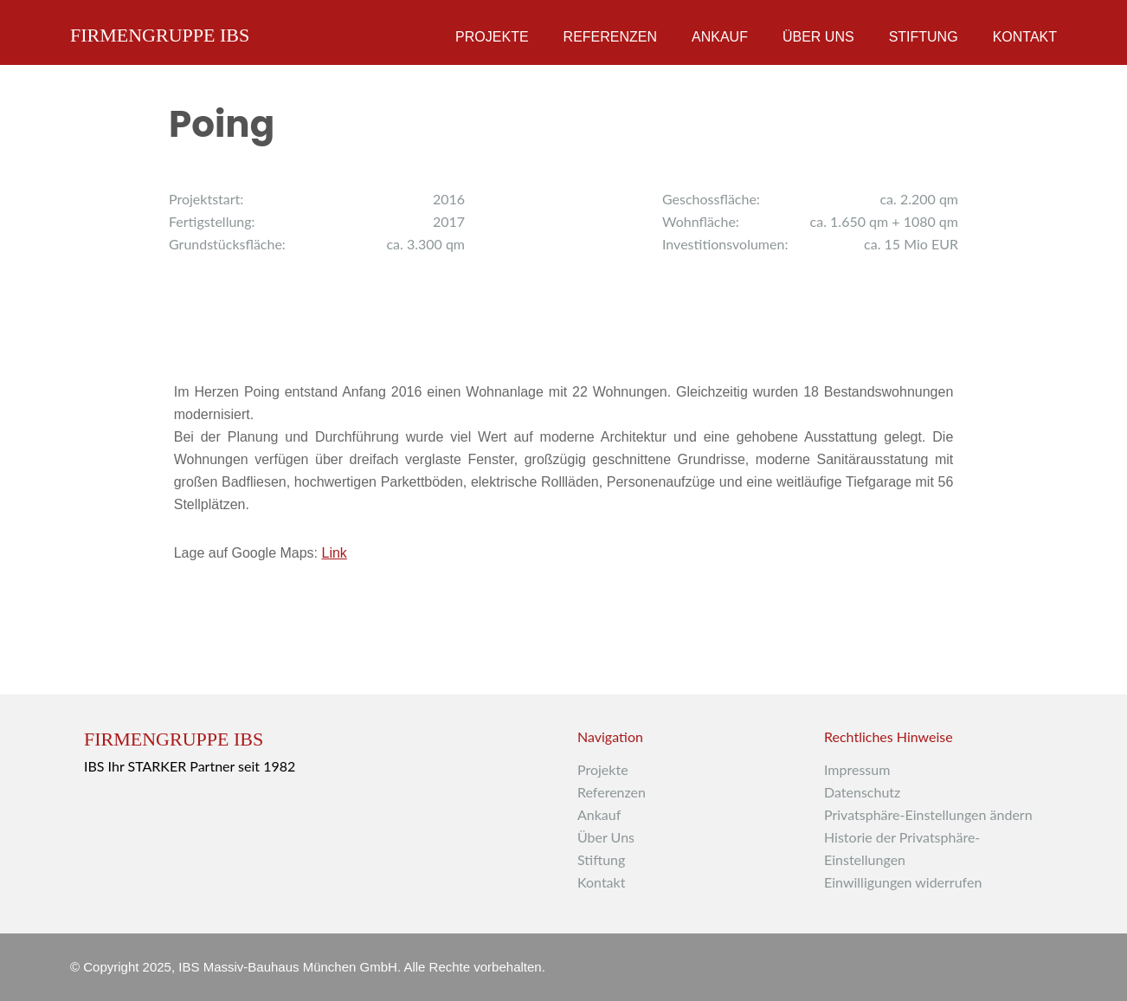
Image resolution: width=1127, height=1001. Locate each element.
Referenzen (610, 36)
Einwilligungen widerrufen (903, 882)
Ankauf (720, 36)
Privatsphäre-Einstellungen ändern (928, 814)
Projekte (491, 36)
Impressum (857, 769)
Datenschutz (862, 792)
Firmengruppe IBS (159, 32)
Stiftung (923, 36)
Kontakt (1025, 36)
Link (333, 553)
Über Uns (818, 36)
